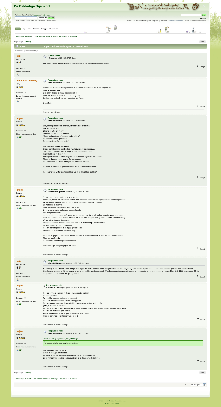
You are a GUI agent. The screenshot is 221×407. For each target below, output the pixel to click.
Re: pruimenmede (55, 80)
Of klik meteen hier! (175, 21)
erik (19, 56)
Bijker (20, 118)
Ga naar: (187, 385)
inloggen (36, 15)
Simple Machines (120, 401)
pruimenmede (54, 55)
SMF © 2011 (109, 401)
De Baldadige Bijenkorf (32, 6)
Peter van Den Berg (27, 80)
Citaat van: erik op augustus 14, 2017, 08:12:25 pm (61, 339)
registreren (46, 15)
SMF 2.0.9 (101, 401)
